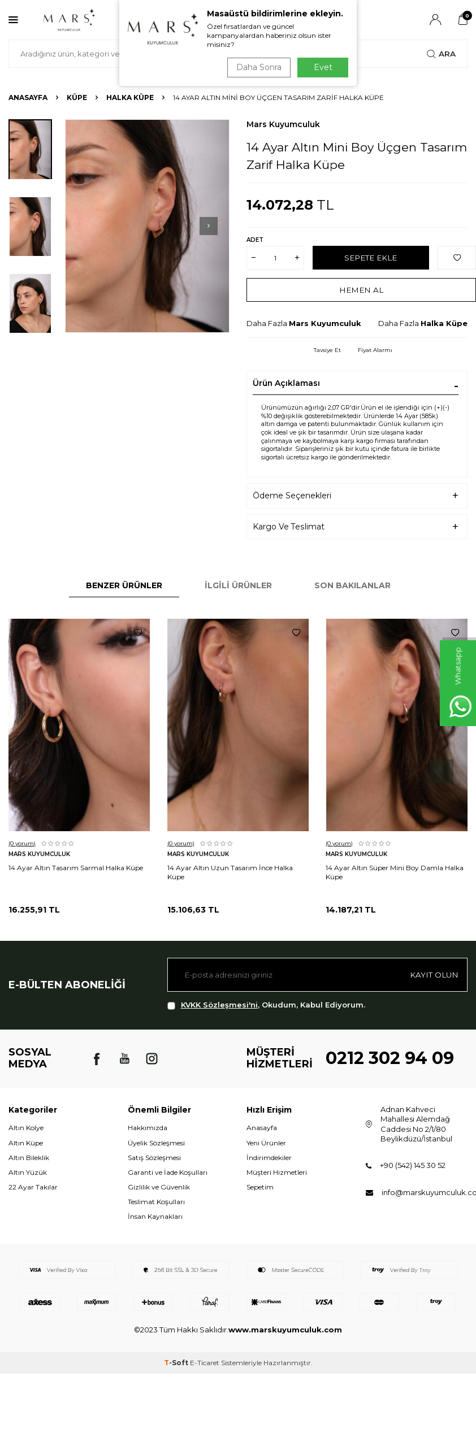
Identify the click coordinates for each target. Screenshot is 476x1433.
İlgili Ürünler (238, 585)
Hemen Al (361, 290)
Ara (441, 54)
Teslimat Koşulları (156, 1201)
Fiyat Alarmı (375, 350)
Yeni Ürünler (266, 1143)
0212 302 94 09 (390, 1058)
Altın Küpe (25, 1143)
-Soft (177, 1362)
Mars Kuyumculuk (283, 124)
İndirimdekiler (269, 1157)
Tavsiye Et (327, 350)
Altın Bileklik (28, 1157)
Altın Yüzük (27, 1172)
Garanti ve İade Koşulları (167, 1172)
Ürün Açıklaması (286, 383)
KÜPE (77, 97)
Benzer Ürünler (124, 585)
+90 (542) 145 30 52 (412, 1165)
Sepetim (260, 1187)
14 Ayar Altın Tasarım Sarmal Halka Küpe (75, 867)
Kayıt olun (433, 975)
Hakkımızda (147, 1127)
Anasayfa (27, 97)
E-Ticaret (204, 1362)
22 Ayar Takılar (33, 1187)
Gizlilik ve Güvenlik (159, 1187)
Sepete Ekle (370, 258)
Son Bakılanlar (352, 585)
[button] (209, 226)
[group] (147, 226)
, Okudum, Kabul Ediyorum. (266, 1005)
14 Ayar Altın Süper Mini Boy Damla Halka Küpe (395, 872)
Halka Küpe (130, 97)
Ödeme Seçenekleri (292, 495)
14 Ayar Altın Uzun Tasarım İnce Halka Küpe (230, 872)
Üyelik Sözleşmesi (156, 1143)
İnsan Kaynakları (155, 1216)
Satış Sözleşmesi (154, 1157)
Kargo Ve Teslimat (288, 527)
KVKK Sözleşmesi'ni (219, 1004)
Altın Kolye (26, 1127)
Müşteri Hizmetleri (276, 1172)
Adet (254, 240)
